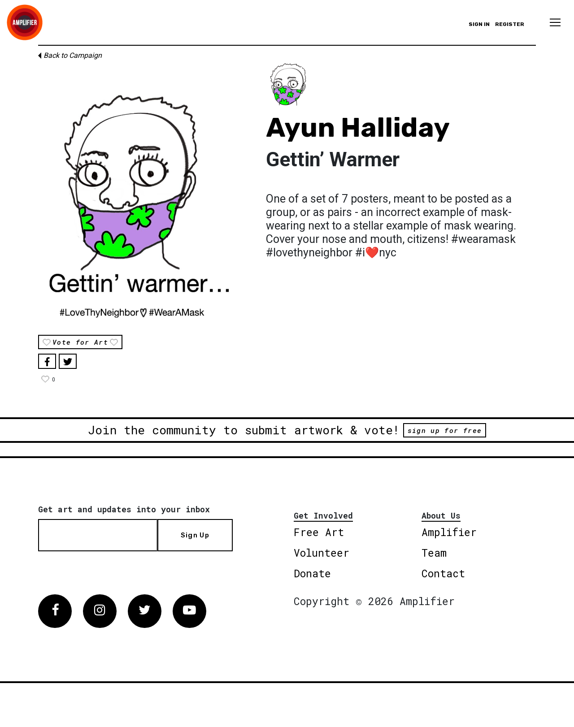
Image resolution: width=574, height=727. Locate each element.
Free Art (319, 532)
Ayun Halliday (358, 127)
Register (509, 24)
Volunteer (321, 552)
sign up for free (445, 430)
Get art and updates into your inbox (124, 509)
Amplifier (449, 532)
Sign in (479, 24)
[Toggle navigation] (555, 22)
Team (434, 552)
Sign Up (195, 535)
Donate (312, 573)
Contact (443, 573)
